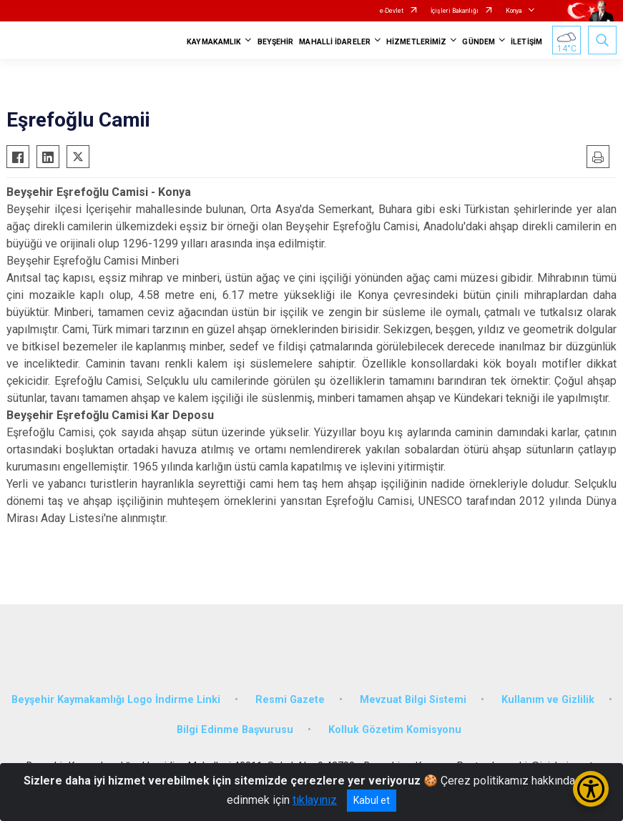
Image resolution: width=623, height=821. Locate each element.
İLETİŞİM (526, 41)
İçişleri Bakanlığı (455, 10)
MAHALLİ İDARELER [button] (335, 41)
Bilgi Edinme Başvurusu (235, 730)
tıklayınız (315, 800)
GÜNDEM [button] (478, 41)
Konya (514, 10)
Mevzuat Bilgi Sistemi (413, 700)
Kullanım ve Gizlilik (547, 700)
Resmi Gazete (290, 700)
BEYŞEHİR (275, 41)
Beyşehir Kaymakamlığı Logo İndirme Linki (115, 700)
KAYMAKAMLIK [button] (214, 41)
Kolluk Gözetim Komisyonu (394, 730)
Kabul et (371, 800)
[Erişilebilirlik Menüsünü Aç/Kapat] (591, 789)
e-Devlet (391, 10)
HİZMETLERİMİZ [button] (416, 41)
